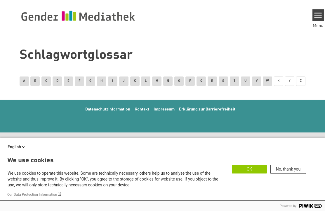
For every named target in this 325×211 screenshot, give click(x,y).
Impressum (164, 109)
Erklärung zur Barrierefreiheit (207, 109)
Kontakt (142, 109)
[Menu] (318, 15)
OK (249, 169)
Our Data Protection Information (32, 195)
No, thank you (288, 169)
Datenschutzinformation (107, 109)
